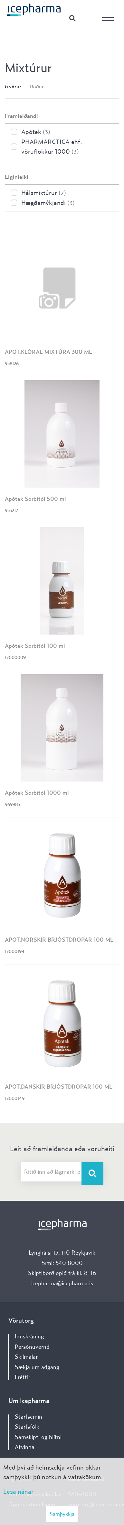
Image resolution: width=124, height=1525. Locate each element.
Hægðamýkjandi (48, 202)
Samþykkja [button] (62, 1514)
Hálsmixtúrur (43, 192)
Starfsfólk (27, 1426)
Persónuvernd (32, 1346)
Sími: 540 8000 (62, 1262)
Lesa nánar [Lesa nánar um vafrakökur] (18, 1491)
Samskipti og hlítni (38, 1436)
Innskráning (88, 18)
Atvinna (24, 1446)
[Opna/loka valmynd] (109, 14)
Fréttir (22, 1377)
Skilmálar (26, 1356)
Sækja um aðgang (37, 1367)
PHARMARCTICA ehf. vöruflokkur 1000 (51, 146)
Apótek (35, 131)
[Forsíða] (33, 9)
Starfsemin (28, 1416)
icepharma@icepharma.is (62, 1283)
